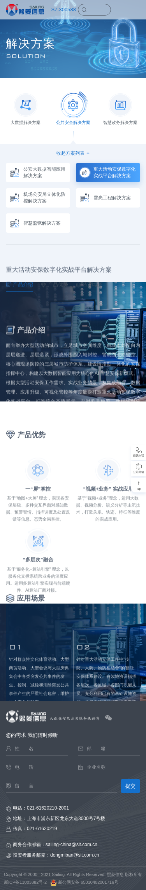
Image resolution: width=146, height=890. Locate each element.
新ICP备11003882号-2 (25, 882)
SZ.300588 (63, 9)
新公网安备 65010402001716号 (83, 882)
